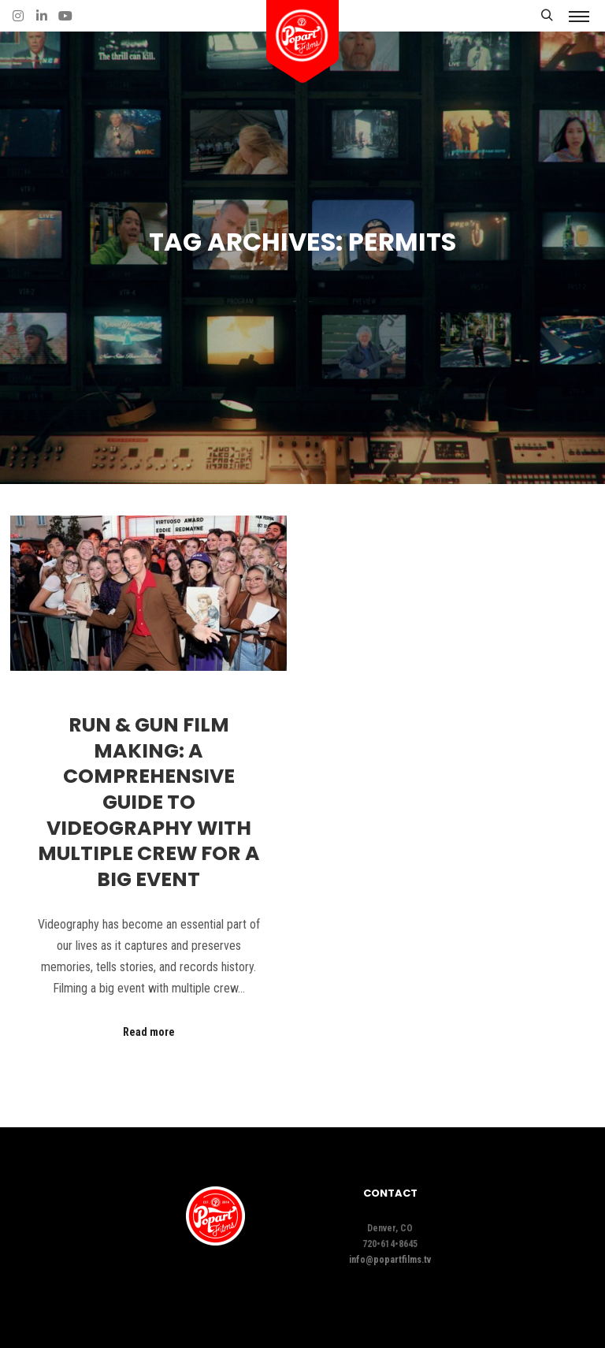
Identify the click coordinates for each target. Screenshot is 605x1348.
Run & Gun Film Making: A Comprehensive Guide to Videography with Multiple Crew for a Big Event (149, 802)
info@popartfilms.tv (390, 1259)
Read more (149, 1032)
